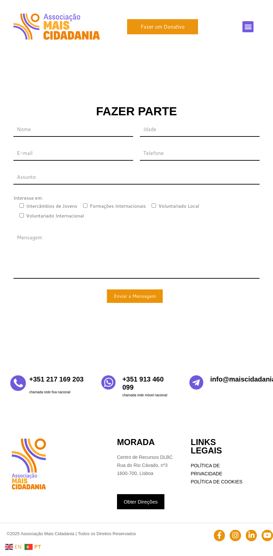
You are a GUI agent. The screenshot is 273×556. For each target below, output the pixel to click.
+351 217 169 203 (56, 379)
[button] (248, 26)
